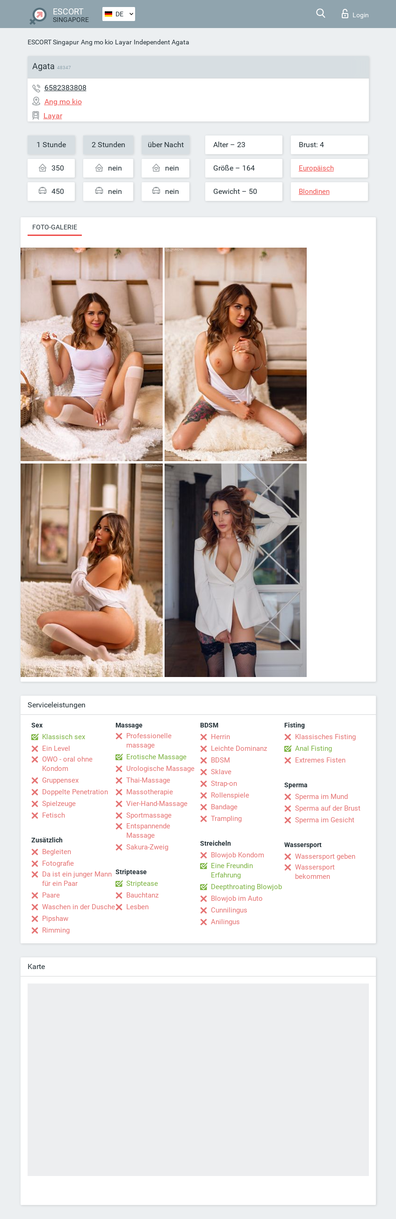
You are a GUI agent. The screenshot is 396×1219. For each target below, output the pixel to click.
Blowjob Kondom (237, 855)
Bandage (224, 807)
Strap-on (224, 783)
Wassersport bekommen (315, 872)
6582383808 (65, 87)
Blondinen (314, 191)
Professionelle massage (149, 740)
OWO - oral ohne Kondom (67, 764)
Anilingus (225, 922)
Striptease (142, 883)
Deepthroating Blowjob (246, 887)
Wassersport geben (325, 856)
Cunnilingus (229, 910)
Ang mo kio (97, 42)
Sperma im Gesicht (324, 820)
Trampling (226, 818)
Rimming (56, 930)
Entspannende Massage (148, 831)
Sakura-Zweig (147, 847)
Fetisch (53, 815)
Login (355, 13)
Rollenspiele (230, 795)
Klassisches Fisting (325, 737)
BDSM (220, 760)
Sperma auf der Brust (327, 808)
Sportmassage (149, 815)
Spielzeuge (59, 803)
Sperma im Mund (321, 796)
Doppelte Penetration (75, 792)
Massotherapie (149, 792)
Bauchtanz (142, 895)
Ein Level (56, 748)
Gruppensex (60, 780)
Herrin (220, 737)
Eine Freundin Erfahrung (232, 870)
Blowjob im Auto (237, 898)
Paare (51, 895)
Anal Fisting (313, 748)
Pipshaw (55, 918)
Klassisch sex (63, 737)
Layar (123, 42)
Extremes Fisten (320, 760)
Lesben (137, 907)
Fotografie (58, 863)
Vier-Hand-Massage (156, 803)
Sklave (221, 772)
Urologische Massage (160, 768)
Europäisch (316, 168)
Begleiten (56, 852)
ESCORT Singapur (53, 42)
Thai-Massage (148, 780)
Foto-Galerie (54, 227)
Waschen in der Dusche (78, 907)
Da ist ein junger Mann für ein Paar (77, 879)
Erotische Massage (156, 757)
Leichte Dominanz (239, 748)
